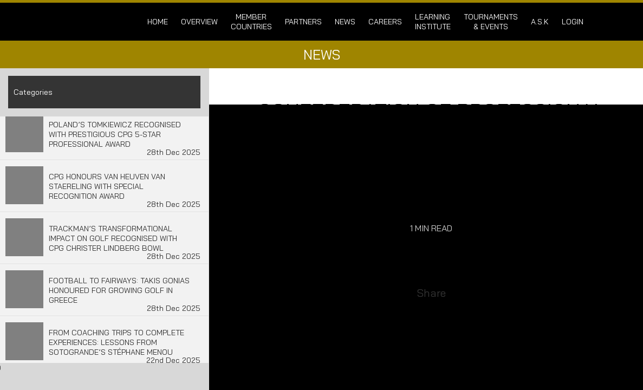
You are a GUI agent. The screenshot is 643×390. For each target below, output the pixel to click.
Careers (385, 22)
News (345, 22)
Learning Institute (433, 21)
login (572, 22)
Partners (303, 22)
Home (157, 22)
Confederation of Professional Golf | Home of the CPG (89, 22)
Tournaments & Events (491, 21)
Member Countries (251, 21)
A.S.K (540, 22)
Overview (199, 22)
